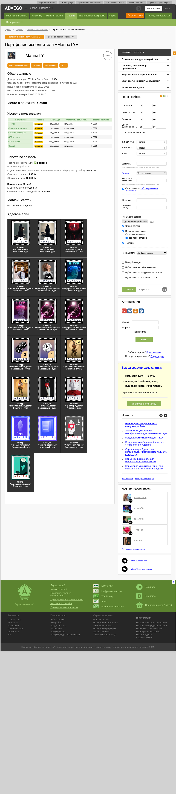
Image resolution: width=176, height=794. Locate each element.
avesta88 (139, 508)
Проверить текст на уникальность (60, 594)
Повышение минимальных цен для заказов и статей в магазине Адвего (144, 467)
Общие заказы (132, 226)
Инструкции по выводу (144, 403)
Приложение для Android (154, 605)
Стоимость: (127, 106)
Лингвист (101, 631)
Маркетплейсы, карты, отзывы (139, 74)
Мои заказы (13, 622)
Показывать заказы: (132, 217)
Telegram (145, 587)
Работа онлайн (57, 619)
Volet (100, 601)
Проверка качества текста (64, 607)
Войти (144, 339)
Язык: (124, 154)
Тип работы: (128, 142)
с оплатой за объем (135, 133)
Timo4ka (138, 530)
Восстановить (153, 352)
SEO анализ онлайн (61, 603)
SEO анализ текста (115, 2)
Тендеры (129, 243)
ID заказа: (127, 200)
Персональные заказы (136, 231)
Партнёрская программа (92, 15)
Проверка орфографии (159, 2)
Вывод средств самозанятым (142, 367)
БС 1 (63, 65)
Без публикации (133, 262)
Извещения (13, 625)
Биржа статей (57, 585)
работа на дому (103, 647)
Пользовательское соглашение (151, 622)
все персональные (138, 238)
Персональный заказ (18, 65)
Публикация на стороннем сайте (141, 278)
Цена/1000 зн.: (129, 113)
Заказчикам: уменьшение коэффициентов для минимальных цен (146, 432)
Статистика (13, 631)
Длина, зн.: (127, 119)
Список (125, 173)
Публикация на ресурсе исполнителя (143, 273)
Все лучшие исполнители (133, 549)
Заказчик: (126, 164)
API (9, 634)
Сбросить (144, 289)
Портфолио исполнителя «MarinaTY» (24, 37)
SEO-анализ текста (102, 625)
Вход (167, 8)
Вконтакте (146, 596)
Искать (129, 289)
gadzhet (138, 540)
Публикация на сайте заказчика (141, 267)
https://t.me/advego (139, 561)
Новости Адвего (144, 634)
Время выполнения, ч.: (129, 126)
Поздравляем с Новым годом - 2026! (144, 437)
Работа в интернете (16, 15)
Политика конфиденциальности (152, 625)
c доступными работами (135, 221)
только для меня (137, 235)
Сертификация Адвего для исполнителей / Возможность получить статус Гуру (146, 452)
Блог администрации (144, 479)
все (152, 221)
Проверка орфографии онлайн (66, 599)
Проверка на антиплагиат (89, 2)
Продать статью (58, 625)
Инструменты (13, 22)
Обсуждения (50, 65)
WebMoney (103, 596)
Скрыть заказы (141, 189)
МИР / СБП (103, 586)
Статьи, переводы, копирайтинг (140, 59)
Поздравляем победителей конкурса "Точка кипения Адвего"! (144, 443)
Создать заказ (135, 15)
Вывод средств (57, 631)
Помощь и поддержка (158, 15)
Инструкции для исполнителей (65, 634)
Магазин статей (54, 15)
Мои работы (56, 622)
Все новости (127, 479)
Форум (112, 15)
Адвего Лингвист (136, 2)
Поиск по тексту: (126, 207)
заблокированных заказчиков (141, 189)
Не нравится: (128, 253)
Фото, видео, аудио (133, 87)
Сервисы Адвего (144, 637)
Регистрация (153, 8)
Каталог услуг (66, 2)
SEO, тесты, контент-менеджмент (141, 81)
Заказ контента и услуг (104, 634)
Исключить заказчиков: (127, 179)
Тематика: (127, 148)
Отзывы (36, 65)
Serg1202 (139, 519)
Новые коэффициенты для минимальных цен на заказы (140, 460)
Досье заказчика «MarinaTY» (61, 37)
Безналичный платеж (108, 606)
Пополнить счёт (15, 628)
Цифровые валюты (107, 591)
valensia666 (140, 497)
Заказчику (36, 15)
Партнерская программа (148, 631)
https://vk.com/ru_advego (141, 569)
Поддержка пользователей (149, 628)
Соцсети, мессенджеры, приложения (135, 67)
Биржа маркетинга (47, 2)
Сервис (71, 15)
